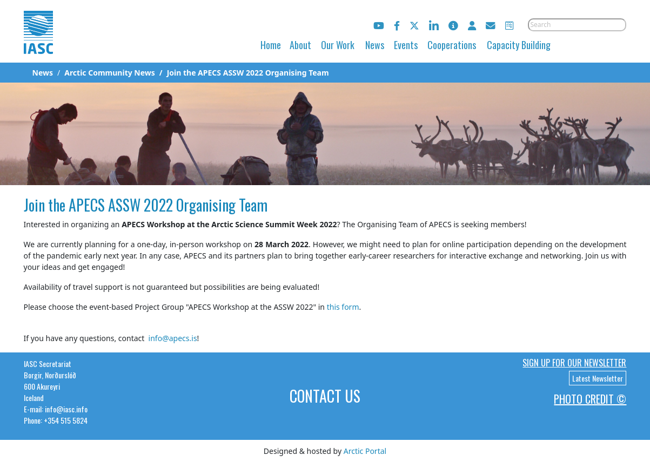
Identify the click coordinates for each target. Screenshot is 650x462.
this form (343, 307)
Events (406, 45)
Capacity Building (519, 45)
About (300, 45)
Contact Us (325, 396)
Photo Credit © (590, 399)
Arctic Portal (365, 451)
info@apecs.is (173, 338)
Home (270, 45)
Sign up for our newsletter (574, 362)
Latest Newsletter (597, 378)
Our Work (337, 45)
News (374, 45)
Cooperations (451, 45)
